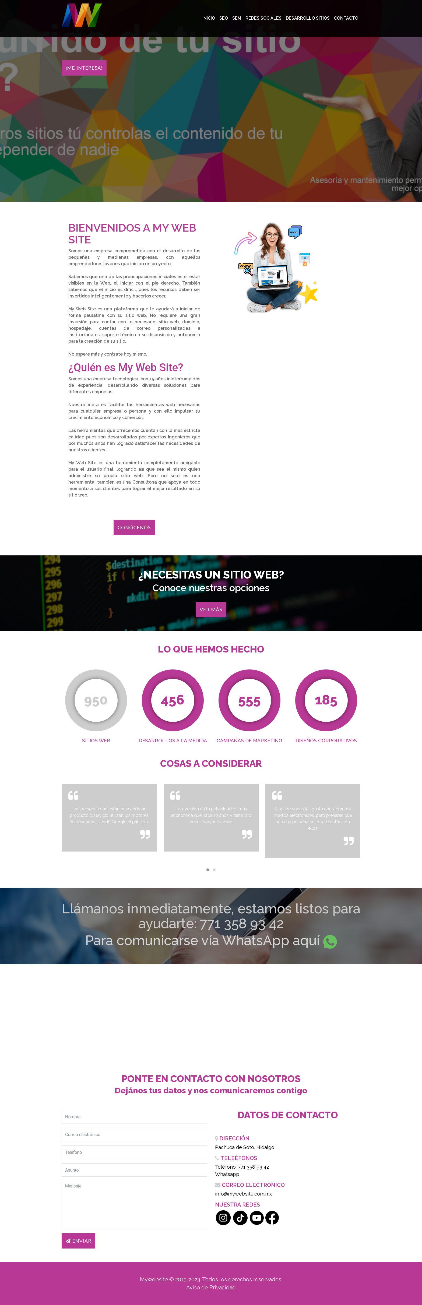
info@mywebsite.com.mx (243, 1194)
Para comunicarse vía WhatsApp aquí (202, 940)
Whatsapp (227, 1174)
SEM (236, 18)
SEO (223, 18)
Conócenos (134, 527)
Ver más (211, 609)
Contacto (346, 18)
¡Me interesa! (84, 68)
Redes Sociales (263, 18)
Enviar (78, 1241)
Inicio (208, 18)
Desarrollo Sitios (308, 18)
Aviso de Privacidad (211, 1287)
